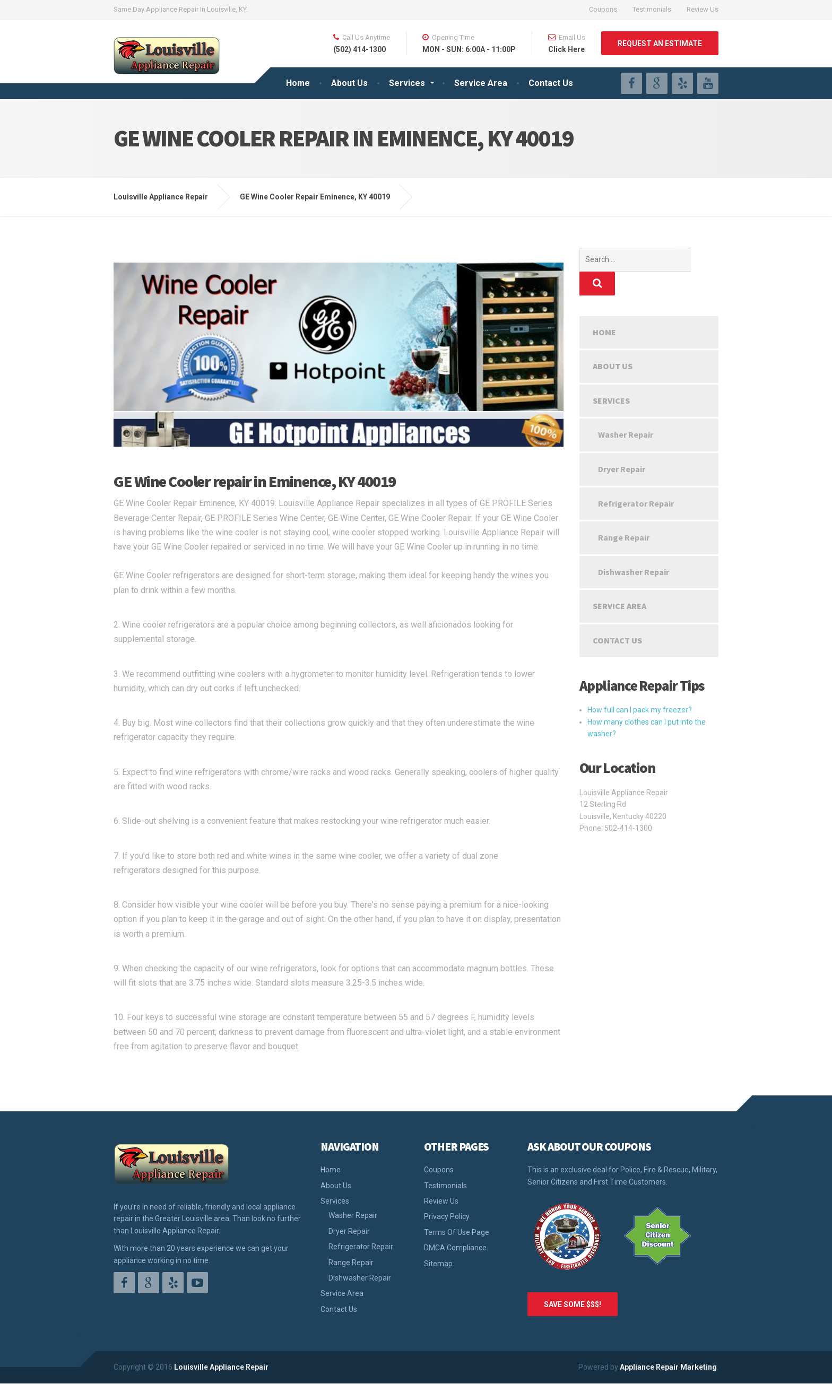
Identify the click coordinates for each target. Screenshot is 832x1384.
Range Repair (623, 513)
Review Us (702, 9)
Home (298, 83)
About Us (349, 83)
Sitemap (438, 1263)
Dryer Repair (621, 445)
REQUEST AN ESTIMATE (660, 43)
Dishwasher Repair (633, 548)
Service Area (480, 83)
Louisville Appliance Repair (221, 1367)
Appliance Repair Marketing (668, 1367)
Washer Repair (625, 410)
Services (407, 83)
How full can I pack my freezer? (639, 686)
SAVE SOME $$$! (572, 1304)
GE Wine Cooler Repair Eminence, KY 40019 (315, 197)
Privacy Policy (447, 1216)
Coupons (603, 9)
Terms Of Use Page (456, 1232)
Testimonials (651, 9)
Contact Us (550, 83)
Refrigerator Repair (636, 479)
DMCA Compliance (455, 1247)
